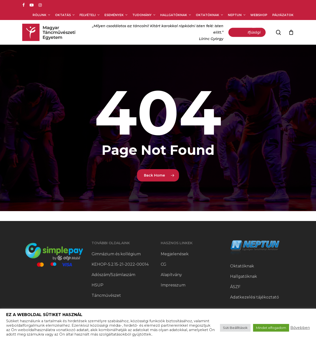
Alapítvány (171, 274)
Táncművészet (106, 295)
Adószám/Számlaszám (113, 274)
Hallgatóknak (243, 276)
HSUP (97, 285)
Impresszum (173, 285)
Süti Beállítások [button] (235, 328)
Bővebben (300, 327)
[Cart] (291, 32)
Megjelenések (175, 254)
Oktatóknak (242, 266)
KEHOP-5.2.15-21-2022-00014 (120, 264)
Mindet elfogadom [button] (271, 328)
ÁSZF (235, 286)
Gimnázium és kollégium (116, 254)
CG (163, 264)
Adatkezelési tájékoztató (254, 297)
